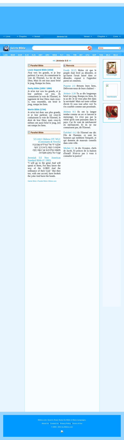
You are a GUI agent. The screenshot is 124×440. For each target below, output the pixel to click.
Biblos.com (52, 181)
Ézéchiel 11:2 (70, 132)
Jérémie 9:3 (69, 111)
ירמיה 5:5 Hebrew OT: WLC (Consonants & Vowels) (47, 140)
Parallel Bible (42, 181)
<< (54, 60)
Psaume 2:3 (69, 86)
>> (69, 60)
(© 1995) (46, 160)
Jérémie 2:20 (69, 93)
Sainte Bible (32, 181)
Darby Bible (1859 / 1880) (40, 88)
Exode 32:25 (69, 70)
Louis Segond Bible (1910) (40, 70)
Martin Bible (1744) (37, 109)
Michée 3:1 (68, 148)
